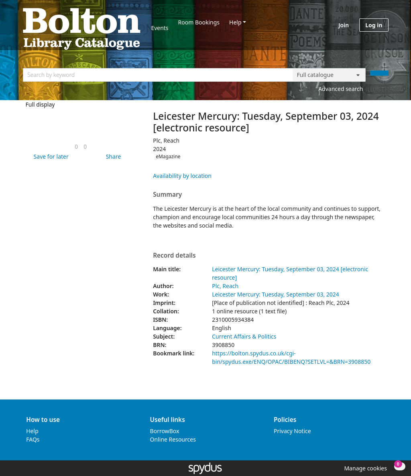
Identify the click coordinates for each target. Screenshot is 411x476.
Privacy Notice (292, 431)
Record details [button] (174, 255)
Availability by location (182, 176)
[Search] (379, 73)
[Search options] (329, 75)
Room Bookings (199, 22)
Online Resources (173, 439)
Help (235, 22)
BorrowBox (164, 431)
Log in (373, 25)
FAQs (32, 439)
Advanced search (340, 89)
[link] (76, 146)
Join (343, 25)
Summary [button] (167, 194)
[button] (50, 156)
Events (159, 28)
